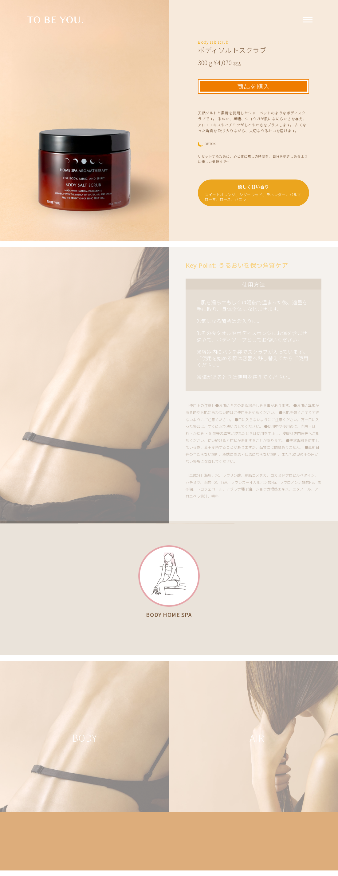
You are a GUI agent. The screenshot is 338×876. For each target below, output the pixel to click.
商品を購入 (253, 86)
